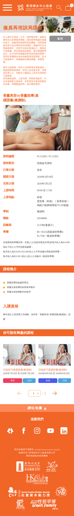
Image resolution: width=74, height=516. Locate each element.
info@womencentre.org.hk (47, 449)
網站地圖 (37, 408)
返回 (60, 38)
